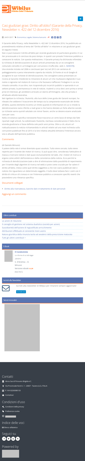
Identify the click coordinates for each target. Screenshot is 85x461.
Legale (29, 37)
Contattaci (9, 395)
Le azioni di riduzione (11, 221)
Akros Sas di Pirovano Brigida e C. (18, 381)
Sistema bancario (39, 37)
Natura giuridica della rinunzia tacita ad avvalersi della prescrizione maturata (37, 234)
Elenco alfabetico (11, 427)
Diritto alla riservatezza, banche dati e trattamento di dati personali (34, 188)
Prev (5, 263)
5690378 (70, 66)
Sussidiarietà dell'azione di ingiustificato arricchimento (27, 227)
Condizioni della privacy (14, 407)
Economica (21, 37)
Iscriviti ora (21, 292)
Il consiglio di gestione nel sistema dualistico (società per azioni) (31, 224)
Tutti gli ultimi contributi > (14, 237)
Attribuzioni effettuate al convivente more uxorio (24, 231)
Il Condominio (21, 252)
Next (80, 263)
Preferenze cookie (12, 411)
